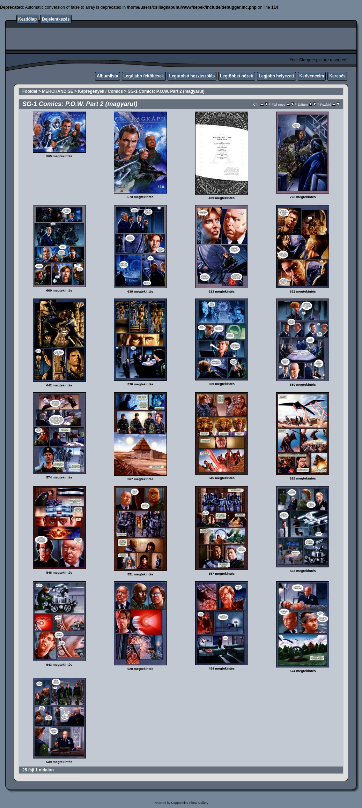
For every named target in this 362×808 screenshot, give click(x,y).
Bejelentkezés (55, 19)
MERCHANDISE (57, 91)
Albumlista (107, 76)
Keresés (337, 76)
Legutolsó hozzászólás (192, 76)
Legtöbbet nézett (236, 76)
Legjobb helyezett (276, 76)
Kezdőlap (27, 19)
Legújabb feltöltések (144, 76)
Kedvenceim (312, 76)
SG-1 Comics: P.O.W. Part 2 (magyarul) (166, 91)
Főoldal (29, 91)
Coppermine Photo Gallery (189, 803)
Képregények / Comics (100, 91)
